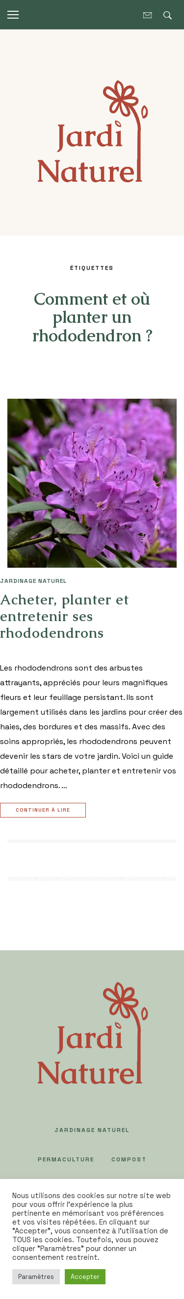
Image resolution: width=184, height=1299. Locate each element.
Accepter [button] (85, 1277)
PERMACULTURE (66, 1159)
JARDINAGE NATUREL (33, 581)
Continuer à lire (44, 810)
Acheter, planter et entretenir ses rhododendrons (64, 616)
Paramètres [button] (36, 1277)
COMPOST (129, 1159)
